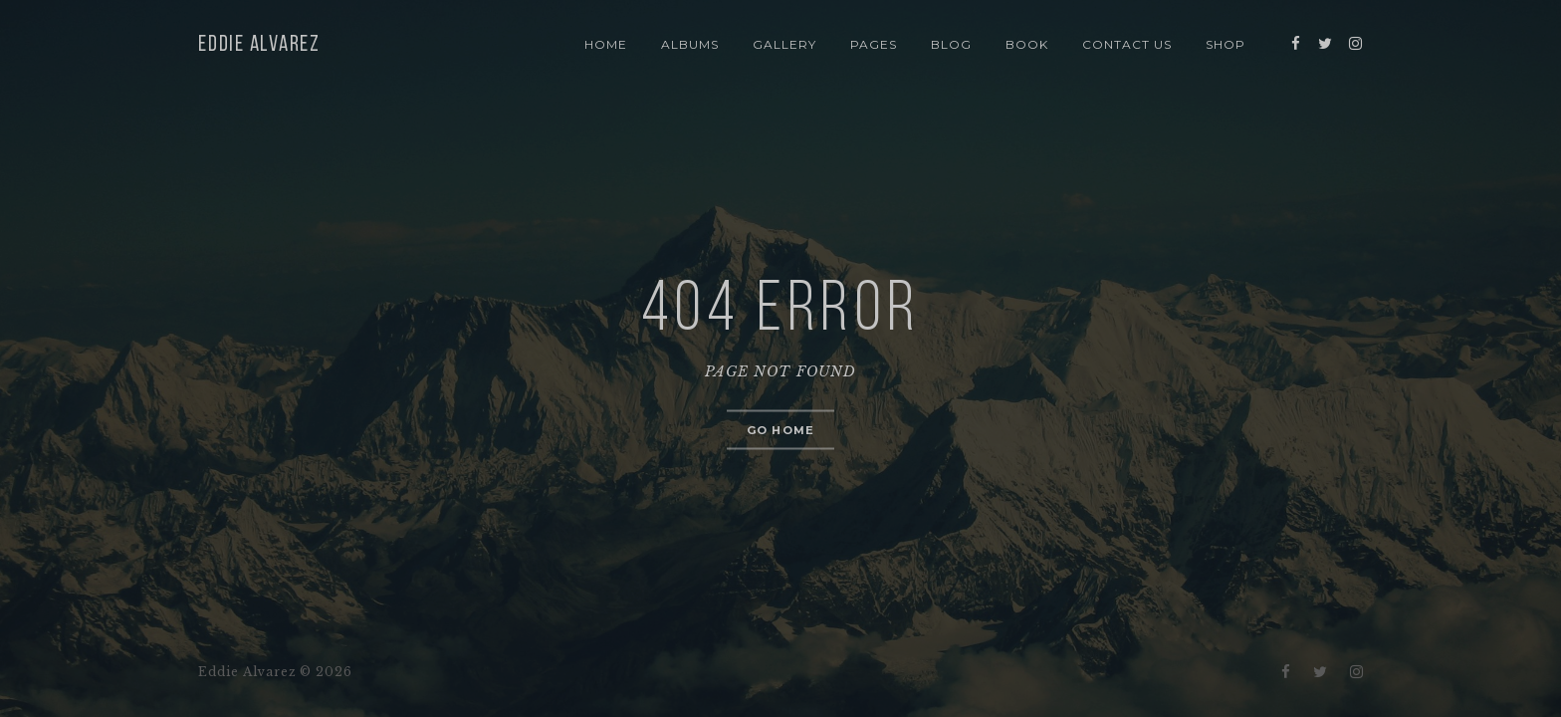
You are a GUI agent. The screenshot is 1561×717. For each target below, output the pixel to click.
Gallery (784, 44)
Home (605, 44)
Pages (873, 44)
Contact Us (1127, 44)
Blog (951, 44)
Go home (780, 430)
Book (1026, 44)
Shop (1225, 44)
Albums (690, 44)
